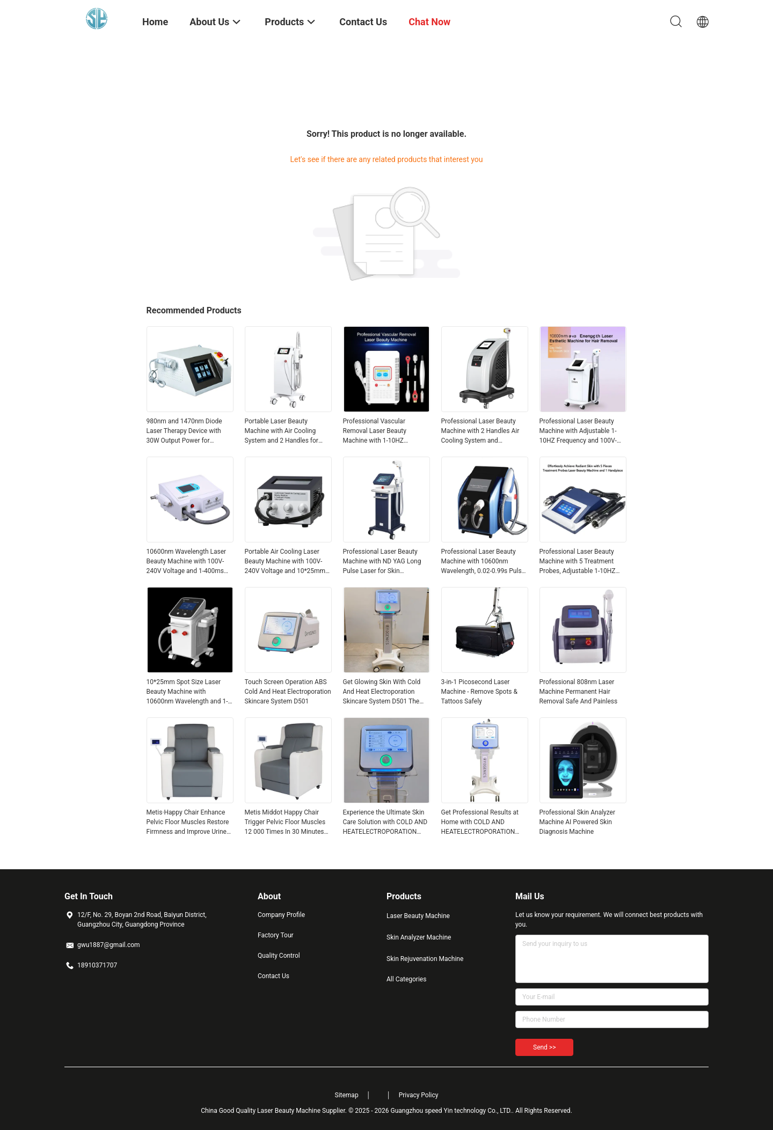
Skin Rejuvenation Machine (424, 959)
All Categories (406, 979)
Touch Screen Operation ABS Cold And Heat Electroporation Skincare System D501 (288, 691)
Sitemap (347, 1095)
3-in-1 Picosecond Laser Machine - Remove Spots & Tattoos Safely (479, 691)
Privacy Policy (419, 1095)
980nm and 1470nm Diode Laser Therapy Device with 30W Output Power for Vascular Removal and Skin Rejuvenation (185, 431)
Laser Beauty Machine (418, 916)
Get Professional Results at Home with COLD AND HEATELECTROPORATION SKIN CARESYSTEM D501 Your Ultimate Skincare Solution (480, 823)
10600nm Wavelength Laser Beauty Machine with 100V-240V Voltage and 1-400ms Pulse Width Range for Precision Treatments (187, 562)
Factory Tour (276, 935)
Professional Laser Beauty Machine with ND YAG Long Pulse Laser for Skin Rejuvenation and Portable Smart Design (382, 562)
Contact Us (273, 976)
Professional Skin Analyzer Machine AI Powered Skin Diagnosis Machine (577, 822)
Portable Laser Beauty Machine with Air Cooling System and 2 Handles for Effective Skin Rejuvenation (283, 431)
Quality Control (279, 955)
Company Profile (281, 915)
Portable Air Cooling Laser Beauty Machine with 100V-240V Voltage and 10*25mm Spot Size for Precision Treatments (285, 562)
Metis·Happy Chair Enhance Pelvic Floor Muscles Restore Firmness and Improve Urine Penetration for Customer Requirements (188, 823)
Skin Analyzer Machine (418, 937)
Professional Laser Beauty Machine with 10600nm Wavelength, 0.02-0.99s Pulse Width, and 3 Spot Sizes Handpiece (483, 562)
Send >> (544, 1047)
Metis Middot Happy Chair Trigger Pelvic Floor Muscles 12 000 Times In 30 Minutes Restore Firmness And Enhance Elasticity (285, 823)
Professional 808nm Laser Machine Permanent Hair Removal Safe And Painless (578, 691)
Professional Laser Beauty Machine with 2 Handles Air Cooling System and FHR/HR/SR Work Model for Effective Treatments (481, 431)
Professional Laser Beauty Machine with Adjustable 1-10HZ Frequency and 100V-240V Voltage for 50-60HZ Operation (578, 431)
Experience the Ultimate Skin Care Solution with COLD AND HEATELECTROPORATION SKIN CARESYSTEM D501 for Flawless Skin (385, 823)
